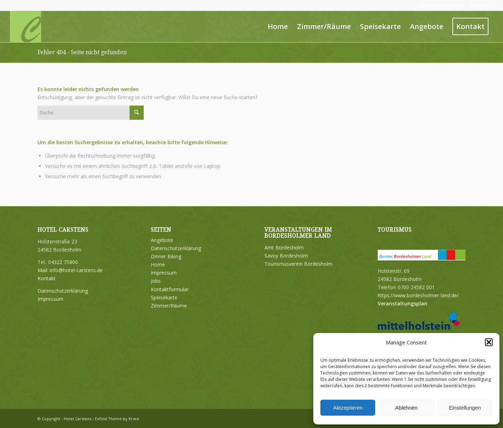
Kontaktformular (170, 289)
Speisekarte (164, 297)
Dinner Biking (166, 256)
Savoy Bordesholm (286, 255)
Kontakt (47, 278)
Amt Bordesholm (284, 247)
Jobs (156, 280)
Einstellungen (465, 408)
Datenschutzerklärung (441, 5)
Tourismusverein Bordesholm (298, 263)
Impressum (482, 5)
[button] (488, 342)
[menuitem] (441, 5)
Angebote (162, 240)
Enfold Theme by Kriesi (117, 418)
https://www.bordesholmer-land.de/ (418, 295)
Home (158, 264)
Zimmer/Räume (169, 305)
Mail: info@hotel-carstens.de (70, 270)
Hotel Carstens (77, 418)
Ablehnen (406, 408)
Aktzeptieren (347, 408)
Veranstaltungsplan (402, 303)
